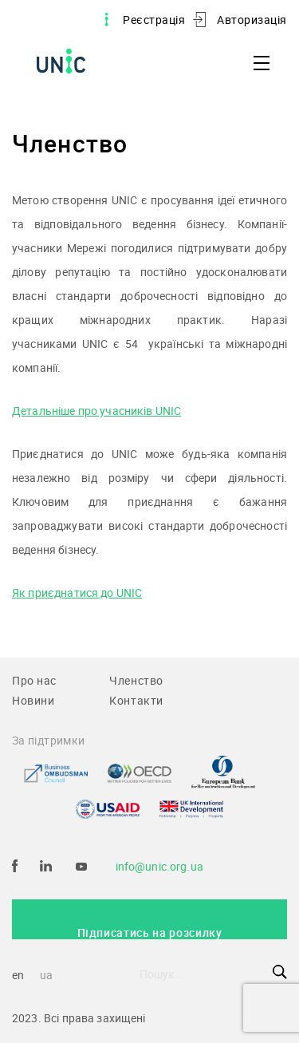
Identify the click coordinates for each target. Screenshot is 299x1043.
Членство (136, 680)
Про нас (34, 680)
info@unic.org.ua (159, 866)
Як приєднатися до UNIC (77, 592)
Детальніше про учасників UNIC (96, 410)
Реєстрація (154, 19)
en (18, 974)
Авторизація (252, 19)
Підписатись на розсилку (149, 932)
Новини (33, 700)
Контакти (136, 700)
